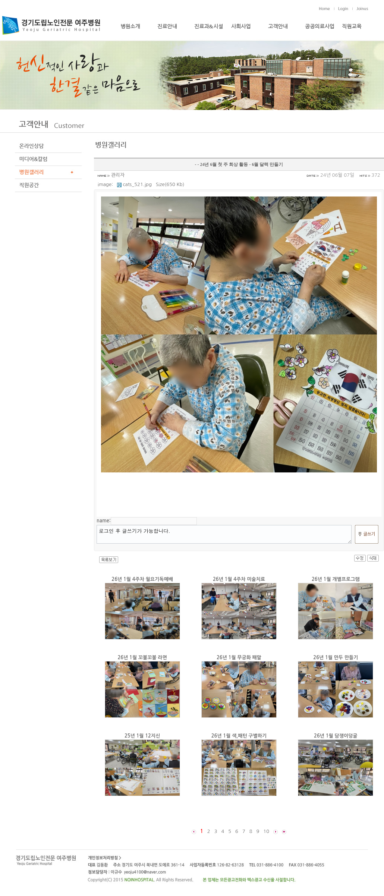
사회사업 (241, 26)
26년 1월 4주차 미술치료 (239, 579)
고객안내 (278, 26)
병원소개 (130, 26)
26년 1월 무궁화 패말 (239, 657)
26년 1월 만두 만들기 (335, 657)
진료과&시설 (208, 26)
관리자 (118, 175)
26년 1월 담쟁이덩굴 (335, 735)
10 (266, 831)
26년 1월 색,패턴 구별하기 (239, 735)
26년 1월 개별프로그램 (336, 579)
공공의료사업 (319, 26)
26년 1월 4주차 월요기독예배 (142, 579)
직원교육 (352, 26)
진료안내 (167, 26)
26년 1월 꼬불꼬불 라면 (142, 657)
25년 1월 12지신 (142, 735)
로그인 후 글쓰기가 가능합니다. (224, 534)
